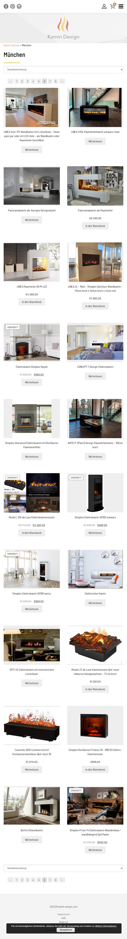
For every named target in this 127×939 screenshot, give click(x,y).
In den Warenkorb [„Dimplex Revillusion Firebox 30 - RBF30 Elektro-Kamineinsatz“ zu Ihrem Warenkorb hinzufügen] (95, 769)
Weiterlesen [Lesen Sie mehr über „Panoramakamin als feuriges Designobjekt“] (32, 219)
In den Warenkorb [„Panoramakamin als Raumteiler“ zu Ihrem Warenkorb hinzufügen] (95, 225)
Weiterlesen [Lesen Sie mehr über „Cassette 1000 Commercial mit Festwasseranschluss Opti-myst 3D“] (32, 769)
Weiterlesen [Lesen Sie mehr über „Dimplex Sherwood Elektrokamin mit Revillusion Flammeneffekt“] (32, 456)
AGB (63, 917)
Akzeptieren (65, 930)
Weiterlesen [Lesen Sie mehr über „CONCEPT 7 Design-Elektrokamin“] (95, 376)
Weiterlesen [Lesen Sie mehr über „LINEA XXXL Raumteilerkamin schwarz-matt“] (95, 141)
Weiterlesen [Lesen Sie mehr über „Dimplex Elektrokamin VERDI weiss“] (32, 609)
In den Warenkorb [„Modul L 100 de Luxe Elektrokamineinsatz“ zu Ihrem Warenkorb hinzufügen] (32, 532)
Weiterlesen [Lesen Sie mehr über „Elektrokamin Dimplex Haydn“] (32, 382)
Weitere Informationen (105, 926)
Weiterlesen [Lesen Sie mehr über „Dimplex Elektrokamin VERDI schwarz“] (95, 532)
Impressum (64, 914)
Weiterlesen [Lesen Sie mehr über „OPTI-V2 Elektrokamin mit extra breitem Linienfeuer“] (32, 683)
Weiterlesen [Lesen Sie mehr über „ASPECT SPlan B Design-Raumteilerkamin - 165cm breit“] (95, 456)
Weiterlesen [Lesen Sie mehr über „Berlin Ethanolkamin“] (32, 839)
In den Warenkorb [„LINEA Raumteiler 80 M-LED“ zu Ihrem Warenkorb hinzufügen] (32, 301)
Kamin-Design (11, 45)
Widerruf (63, 922)
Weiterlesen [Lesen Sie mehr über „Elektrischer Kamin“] (95, 603)
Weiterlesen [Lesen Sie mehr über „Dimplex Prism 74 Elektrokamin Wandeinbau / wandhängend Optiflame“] (95, 850)
